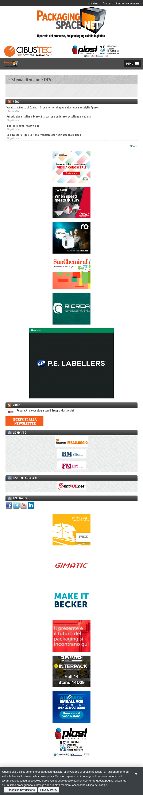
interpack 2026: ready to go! (23, 125)
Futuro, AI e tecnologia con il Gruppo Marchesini (39, 410)
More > (134, 146)
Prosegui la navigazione (20, 789)
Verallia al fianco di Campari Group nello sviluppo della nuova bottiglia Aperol (52, 107)
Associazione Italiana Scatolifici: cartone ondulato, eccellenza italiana (49, 116)
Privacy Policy (48, 789)
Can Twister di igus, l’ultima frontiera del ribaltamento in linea (44, 134)
